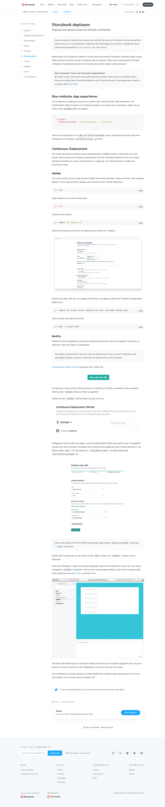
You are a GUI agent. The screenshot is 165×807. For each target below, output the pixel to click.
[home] (28, 5)
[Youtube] (143, 12)
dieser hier (75, 573)
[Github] (137, 12)
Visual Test (83, 4)
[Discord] (140, 12)
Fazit (75, 84)
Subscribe (55, 753)
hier (78, 230)
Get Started (148, 4)
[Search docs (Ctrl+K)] (130, 5)
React (56, 12)
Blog (72, 4)
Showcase (62, 4)
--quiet (59, 547)
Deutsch (68, 12)
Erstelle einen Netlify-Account (66, 367)
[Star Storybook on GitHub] (113, 5)
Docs (42, 4)
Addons (51, 4)
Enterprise (97, 4)
